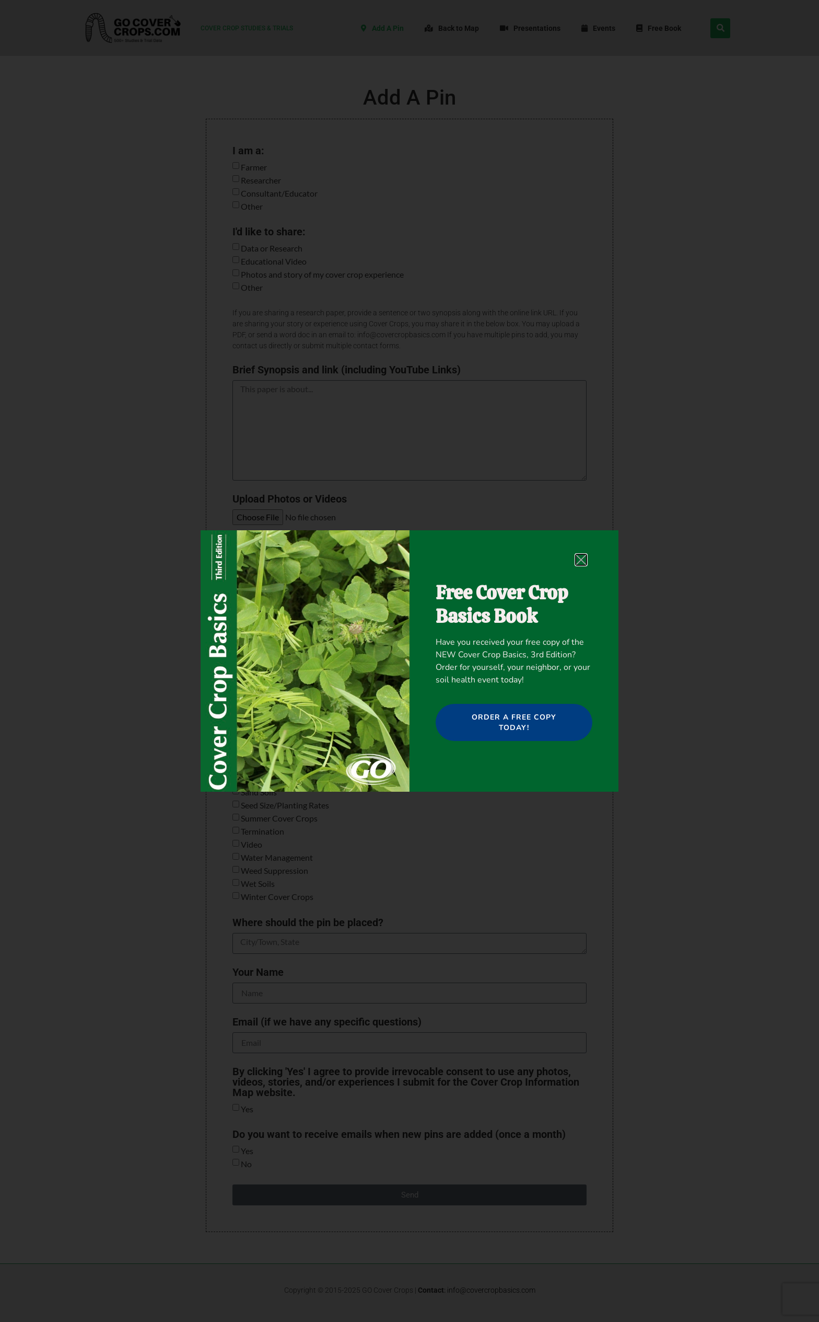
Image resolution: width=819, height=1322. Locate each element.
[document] (409, 661)
